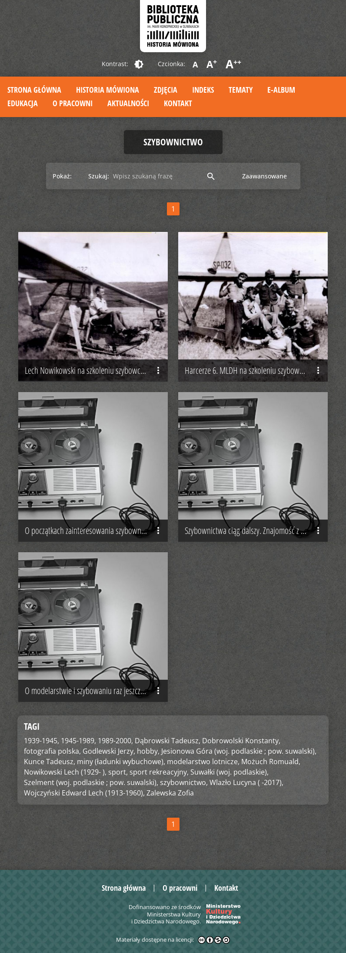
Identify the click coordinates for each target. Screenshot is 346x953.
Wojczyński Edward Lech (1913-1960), (84, 793)
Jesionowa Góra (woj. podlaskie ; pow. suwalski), (238, 751)
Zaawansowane (264, 176)
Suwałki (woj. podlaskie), (229, 772)
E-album (281, 89)
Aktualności (128, 103)
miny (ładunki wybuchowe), (121, 761)
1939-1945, (41, 740)
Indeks (203, 89)
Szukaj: (98, 176)
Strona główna (34, 89)
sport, (118, 772)
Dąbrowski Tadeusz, (167, 740)
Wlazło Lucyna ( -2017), (246, 782)
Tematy (241, 89)
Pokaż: (62, 176)
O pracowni (73, 103)
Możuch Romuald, (270, 761)
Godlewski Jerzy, (109, 751)
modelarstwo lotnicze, (203, 761)
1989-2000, (115, 740)
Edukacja (22, 103)
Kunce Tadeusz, (49, 761)
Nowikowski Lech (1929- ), (65, 772)
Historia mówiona (107, 89)
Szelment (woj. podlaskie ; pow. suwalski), (91, 782)
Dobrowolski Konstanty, (241, 740)
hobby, (148, 751)
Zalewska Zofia (170, 793)
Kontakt (178, 103)
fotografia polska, (52, 751)
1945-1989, (78, 740)
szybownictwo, (184, 782)
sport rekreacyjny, (159, 772)
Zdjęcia (165, 89)
